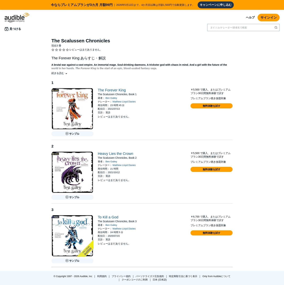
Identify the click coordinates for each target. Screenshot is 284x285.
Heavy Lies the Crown (115, 154)
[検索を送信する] (276, 27)
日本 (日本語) (160, 279)
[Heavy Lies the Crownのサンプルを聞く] (72, 197)
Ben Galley (111, 98)
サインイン (268, 17)
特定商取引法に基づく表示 (183, 276)
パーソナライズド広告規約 (150, 276)
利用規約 (102, 276)
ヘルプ (250, 17)
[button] (59, 73)
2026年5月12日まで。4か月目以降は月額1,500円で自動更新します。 (123, 5)
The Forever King (112, 90)
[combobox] (243, 27)
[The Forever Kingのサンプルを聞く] (72, 133)
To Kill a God (108, 217)
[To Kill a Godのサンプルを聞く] (72, 260)
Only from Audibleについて (216, 276)
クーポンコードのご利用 (135, 279)
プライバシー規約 (121, 276)
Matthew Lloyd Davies (124, 101)
